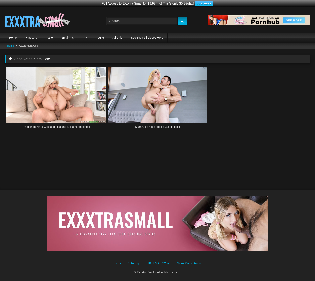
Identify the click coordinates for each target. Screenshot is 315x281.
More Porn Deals (189, 263)
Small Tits (67, 37)
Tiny (84, 37)
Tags (117, 263)
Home (13, 37)
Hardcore (31, 37)
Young (100, 37)
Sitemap (134, 263)
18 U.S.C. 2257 (158, 263)
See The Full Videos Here (147, 37)
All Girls (117, 37)
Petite (49, 37)
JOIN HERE (204, 3)
